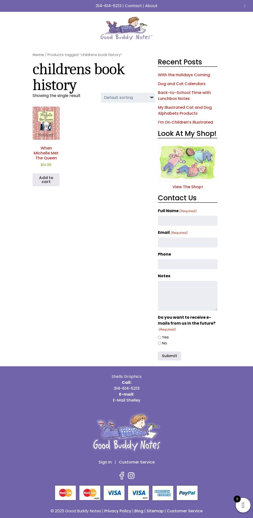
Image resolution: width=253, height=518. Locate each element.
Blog (138, 511)
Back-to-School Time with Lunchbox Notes (184, 95)
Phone (164, 254)
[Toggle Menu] (245, 6)
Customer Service (137, 462)
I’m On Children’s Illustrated (185, 122)
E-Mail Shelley (126, 400)
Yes (165, 337)
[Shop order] (128, 98)
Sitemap (155, 511)
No (164, 343)
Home (38, 54)
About (151, 6)
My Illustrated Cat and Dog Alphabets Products (185, 110)
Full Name (177, 211)
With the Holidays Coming (184, 75)
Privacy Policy (117, 511)
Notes (164, 276)
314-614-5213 (109, 6)
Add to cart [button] (46, 180)
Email (173, 232)
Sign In (105, 462)
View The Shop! (187, 184)
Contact (133, 6)
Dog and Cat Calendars (182, 84)
